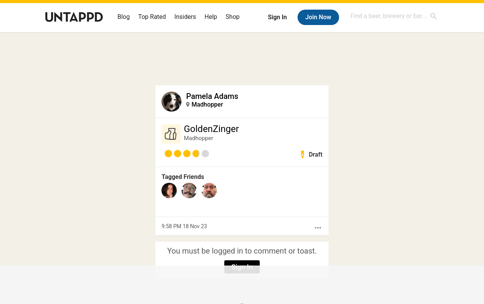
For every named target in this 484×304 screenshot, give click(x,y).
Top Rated (152, 16)
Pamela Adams (212, 96)
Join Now (318, 17)
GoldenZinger (211, 129)
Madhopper (207, 104)
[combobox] (394, 16)
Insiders (185, 16)
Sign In (277, 17)
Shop (233, 16)
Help (211, 16)
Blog (124, 16)
